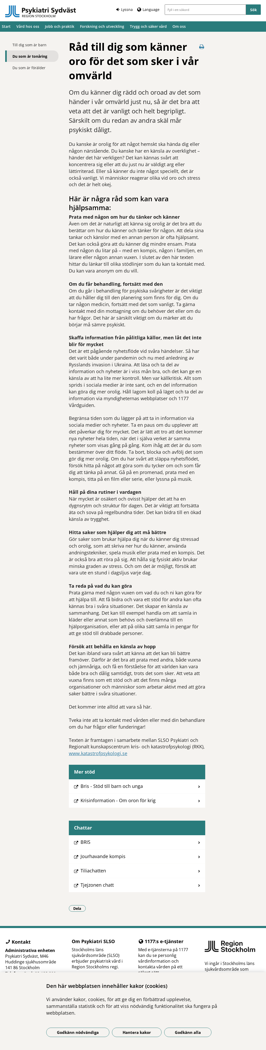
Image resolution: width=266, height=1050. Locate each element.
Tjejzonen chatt (97, 885)
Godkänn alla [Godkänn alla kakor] (188, 1032)
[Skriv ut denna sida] (201, 46)
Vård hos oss (27, 26)
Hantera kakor (137, 1032)
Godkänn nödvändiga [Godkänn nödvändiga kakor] (78, 1032)
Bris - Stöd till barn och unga (112, 786)
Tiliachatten (93, 870)
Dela (79, 908)
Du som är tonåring (29, 56)
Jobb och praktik (59, 26)
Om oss (179, 26)
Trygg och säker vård (148, 26)
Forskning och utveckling (102, 26)
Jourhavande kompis (103, 856)
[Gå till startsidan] (40, 11)
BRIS (85, 842)
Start (6, 26)
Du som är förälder (28, 67)
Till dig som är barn (29, 44)
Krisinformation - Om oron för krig (118, 800)
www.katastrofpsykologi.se (98, 753)
